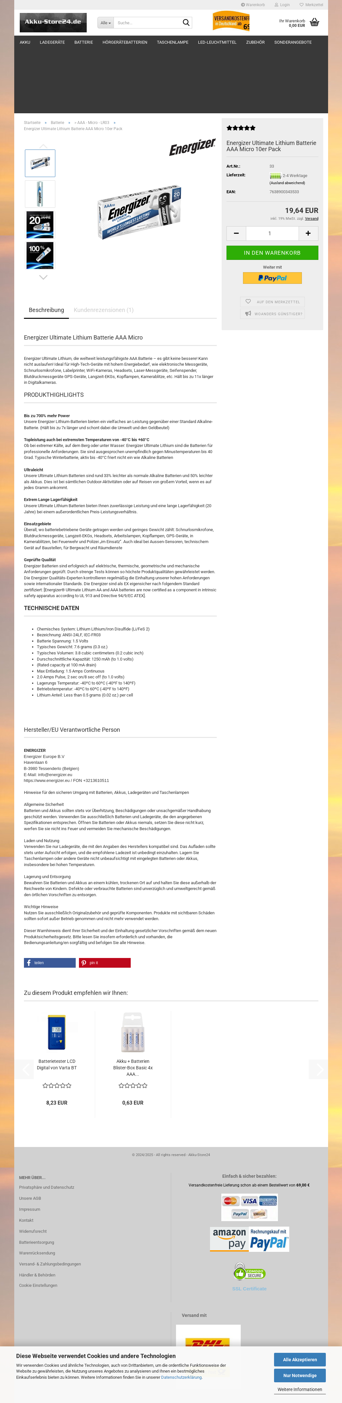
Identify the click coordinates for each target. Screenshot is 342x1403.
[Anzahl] (272, 168)
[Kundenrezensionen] (241, 65)
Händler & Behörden (37, 1210)
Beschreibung (46, 245)
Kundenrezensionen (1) (104, 245)
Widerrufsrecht (33, 1166)
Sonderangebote (293, 42)
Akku (25, 42)
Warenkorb (253, 5)
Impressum (29, 1144)
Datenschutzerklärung (181, 1377)
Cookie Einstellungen (38, 1220)
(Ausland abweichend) (287, 118)
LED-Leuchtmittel (217, 42)
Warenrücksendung (37, 1188)
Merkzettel (311, 5)
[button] (43, 212)
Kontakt (26, 1155)
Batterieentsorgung (36, 1177)
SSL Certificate (249, 1224)
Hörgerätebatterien (125, 42)
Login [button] (282, 5)
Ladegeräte (52, 42)
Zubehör (255, 42)
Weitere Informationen (300, 1389)
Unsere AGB (30, 1133)
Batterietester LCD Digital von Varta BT (57, 1000)
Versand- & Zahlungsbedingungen (50, 1199)
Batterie (83, 42)
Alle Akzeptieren (300, 1359)
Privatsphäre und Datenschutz (46, 1122)
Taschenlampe (172, 42)
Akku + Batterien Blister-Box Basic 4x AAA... (133, 1003)
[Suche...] (105, 22)
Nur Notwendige (300, 1375)
